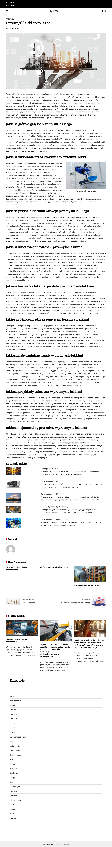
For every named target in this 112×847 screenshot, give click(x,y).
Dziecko (13, 710)
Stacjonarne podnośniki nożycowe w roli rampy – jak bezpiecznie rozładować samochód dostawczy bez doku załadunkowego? (89, 644)
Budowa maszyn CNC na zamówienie (16, 640)
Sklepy (12, 778)
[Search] (105, 11)
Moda (12, 741)
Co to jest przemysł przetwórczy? (54, 519)
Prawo (12, 764)
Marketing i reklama (18, 737)
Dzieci (12, 705)
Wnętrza (13, 814)
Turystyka (14, 796)
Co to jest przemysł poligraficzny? (55, 507)
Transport (14, 791)
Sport (12, 782)
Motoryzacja (15, 746)
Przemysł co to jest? (49, 468)
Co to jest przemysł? (49, 494)
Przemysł (10, 19)
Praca (12, 759)
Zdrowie (13, 818)
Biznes (12, 696)
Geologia (13, 719)
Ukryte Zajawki (16, 800)
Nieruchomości (16, 750)
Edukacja (13, 714)
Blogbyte (67, 845)
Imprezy (13, 728)
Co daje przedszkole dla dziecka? (54, 567)
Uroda (12, 805)
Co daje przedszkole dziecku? (87, 585)
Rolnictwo (14, 773)
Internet (13, 732)
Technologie (15, 787)
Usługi (12, 809)
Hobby (12, 723)
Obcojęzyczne (15, 755)
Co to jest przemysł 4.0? (51, 481)
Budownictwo (15, 701)
